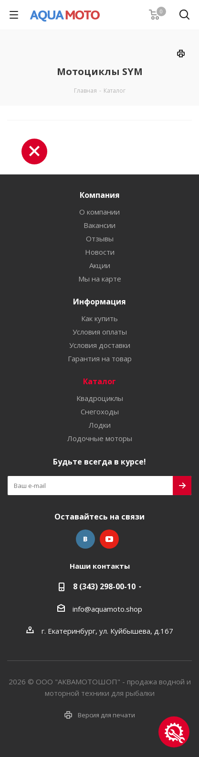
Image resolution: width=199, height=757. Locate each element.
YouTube (109, 539)
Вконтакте (85, 539)
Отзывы (100, 238)
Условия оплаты (100, 331)
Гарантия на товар (100, 358)
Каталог (99, 381)
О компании (99, 211)
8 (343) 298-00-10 (104, 586)
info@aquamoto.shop (107, 609)
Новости (100, 252)
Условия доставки (99, 345)
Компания (100, 195)
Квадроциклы (99, 398)
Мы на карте (99, 278)
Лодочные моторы (99, 438)
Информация (99, 301)
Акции (99, 265)
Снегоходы (100, 411)
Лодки (100, 425)
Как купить (99, 318)
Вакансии (99, 225)
